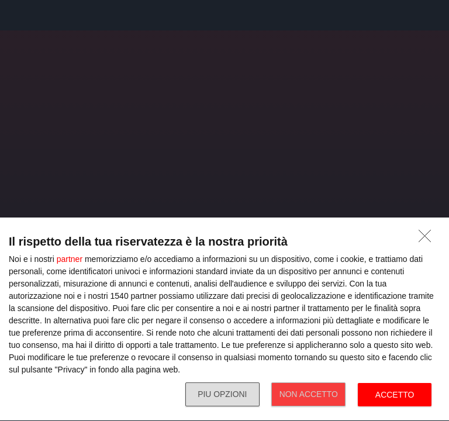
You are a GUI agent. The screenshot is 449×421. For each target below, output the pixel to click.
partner (69, 259)
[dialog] (224, 319)
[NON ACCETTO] (428, 239)
